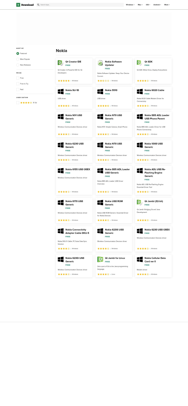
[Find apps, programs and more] (80, 5)
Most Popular (23, 59)
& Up (26, 102)
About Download (66, 304)
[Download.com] (25, 5)
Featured (21, 53)
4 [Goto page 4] (76, 283)
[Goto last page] (167, 282)
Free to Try (22, 83)
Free (20, 78)
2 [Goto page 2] (64, 283)
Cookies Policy (108, 312)
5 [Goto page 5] (83, 283)
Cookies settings (109, 323)
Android (156, 5)
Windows (129, 5)
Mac (139, 5)
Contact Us (64, 312)
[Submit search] (38, 5)
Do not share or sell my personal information (112, 317)
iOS (147, 5)
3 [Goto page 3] (70, 283)
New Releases (23, 65)
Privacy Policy (108, 304)
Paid (19, 89)
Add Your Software (67, 308)
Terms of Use (108, 308)
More (167, 5)
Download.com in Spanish (69, 316)
